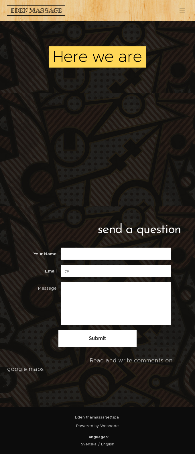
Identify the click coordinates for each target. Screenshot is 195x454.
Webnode (109, 425)
